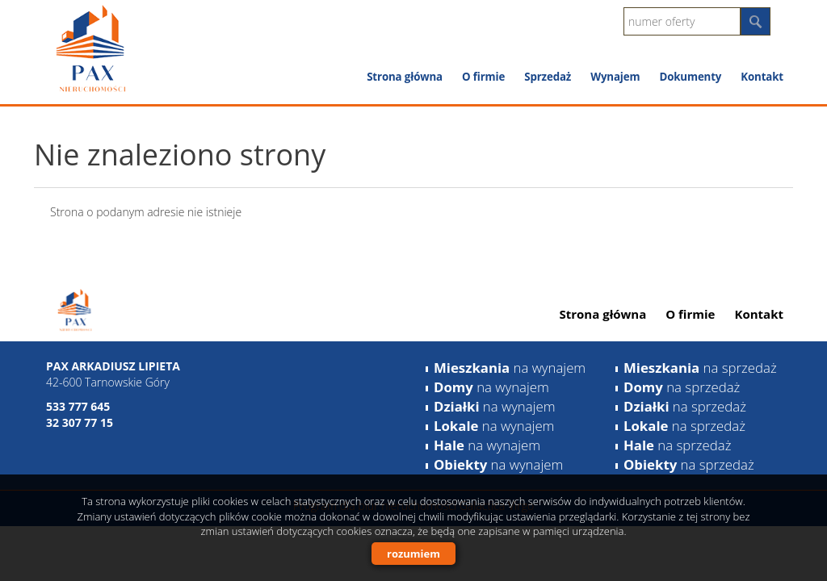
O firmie (483, 76)
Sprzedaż (547, 76)
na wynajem (510, 367)
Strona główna (405, 76)
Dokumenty (690, 76)
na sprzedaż (700, 367)
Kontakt (762, 76)
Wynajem (615, 76)
